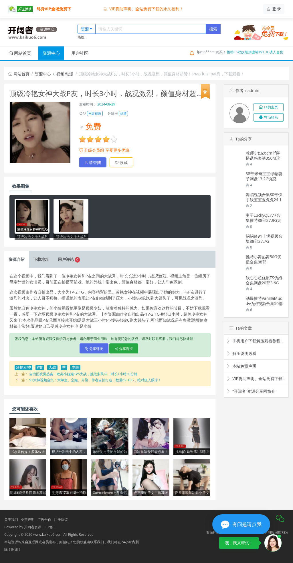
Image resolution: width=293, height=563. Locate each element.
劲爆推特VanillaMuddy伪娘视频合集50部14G (264, 301)
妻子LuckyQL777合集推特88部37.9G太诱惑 (263, 218)
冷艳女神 (23, 367)
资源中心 (51, 53)
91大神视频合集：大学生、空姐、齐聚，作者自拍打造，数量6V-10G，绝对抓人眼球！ (95, 380)
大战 (52, 367)
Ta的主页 (268, 107)
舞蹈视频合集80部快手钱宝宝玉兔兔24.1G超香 (264, 197)
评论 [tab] (69, 259)
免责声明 (28, 519)
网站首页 (20, 53)
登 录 (274, 8)
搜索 (213, 29)
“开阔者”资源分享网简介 (250, 391)
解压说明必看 (241, 353)
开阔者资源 (32, 527)
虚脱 (75, 367)
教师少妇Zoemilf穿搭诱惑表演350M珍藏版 (263, 155)
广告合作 (44, 519)
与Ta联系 (268, 117)
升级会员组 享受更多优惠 (104, 150)
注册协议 (61, 519)
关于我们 (11, 519)
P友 (40, 367)
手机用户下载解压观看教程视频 (256, 340)
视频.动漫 (65, 74)
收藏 (121, 162)
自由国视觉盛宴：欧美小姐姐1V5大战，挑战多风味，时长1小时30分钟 (83, 374)
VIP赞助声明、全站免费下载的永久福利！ (143, 8)
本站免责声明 (241, 366)
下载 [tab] (41, 259)
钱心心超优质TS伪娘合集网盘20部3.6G (264, 280)
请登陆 (93, 162)
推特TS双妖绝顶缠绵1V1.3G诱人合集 (255, 52)
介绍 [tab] (17, 259)
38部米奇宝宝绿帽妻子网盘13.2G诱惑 (264, 176)
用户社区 (79, 53)
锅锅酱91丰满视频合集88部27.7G (264, 239)
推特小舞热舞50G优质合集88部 (263, 259)
